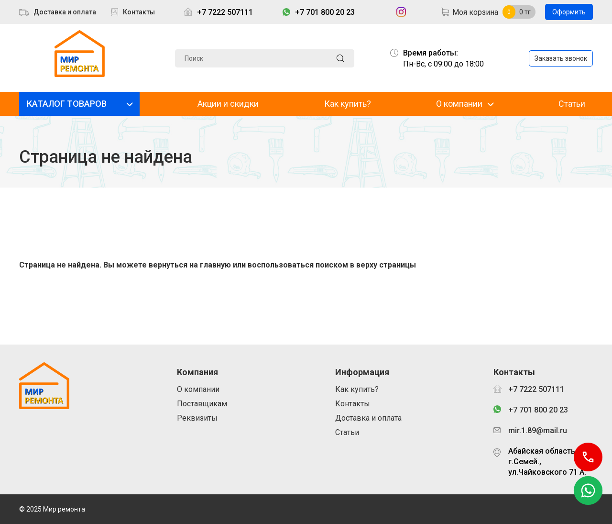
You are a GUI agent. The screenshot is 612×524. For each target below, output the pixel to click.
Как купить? (347, 104)
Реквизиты (197, 418)
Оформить (569, 12)
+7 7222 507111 (225, 12)
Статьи (571, 104)
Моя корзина (475, 12)
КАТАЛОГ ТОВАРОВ (67, 104)
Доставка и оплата (64, 12)
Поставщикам (202, 403)
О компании (459, 104)
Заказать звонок (561, 58)
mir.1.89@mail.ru (537, 430)
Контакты (139, 12)
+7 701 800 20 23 (325, 12)
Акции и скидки (228, 104)
